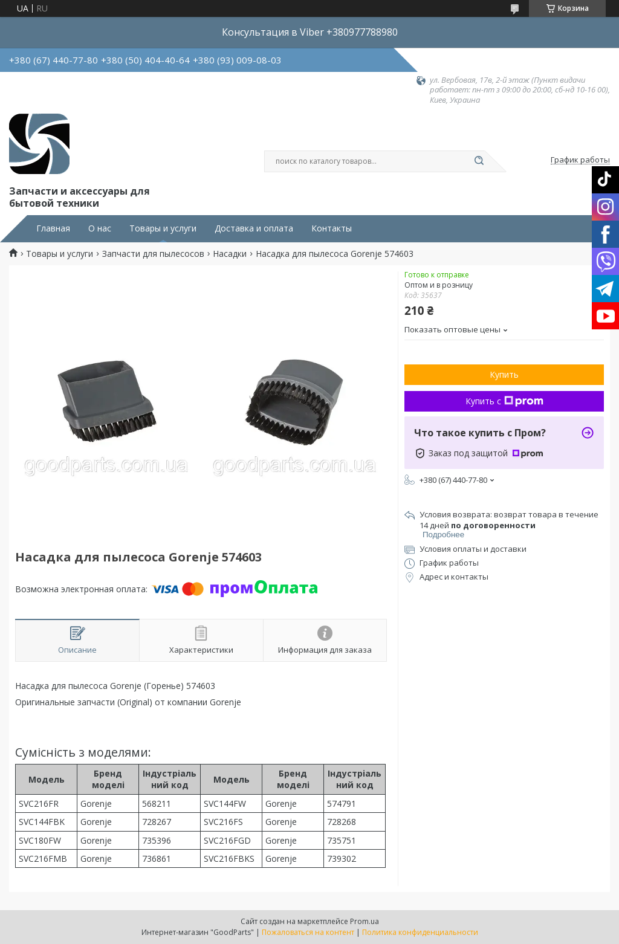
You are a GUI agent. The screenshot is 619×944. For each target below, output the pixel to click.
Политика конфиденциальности (420, 932)
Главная (53, 228)
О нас (99, 228)
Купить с (504, 401)
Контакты (331, 228)
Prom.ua (364, 921)
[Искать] (479, 161)
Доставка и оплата (254, 228)
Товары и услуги (162, 228)
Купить (504, 374)
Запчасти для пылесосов (153, 253)
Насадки (230, 253)
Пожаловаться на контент (308, 932)
